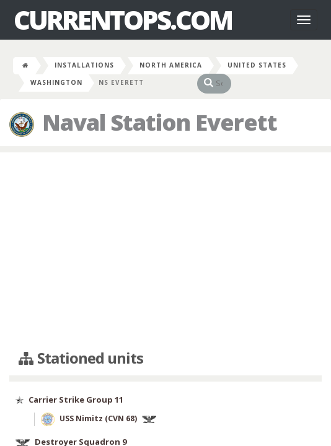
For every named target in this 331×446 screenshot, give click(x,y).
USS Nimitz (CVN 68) (98, 419)
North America (170, 65)
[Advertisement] (165, 251)
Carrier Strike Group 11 (76, 399)
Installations (84, 65)
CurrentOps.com (123, 19)
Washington (56, 82)
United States (256, 65)
